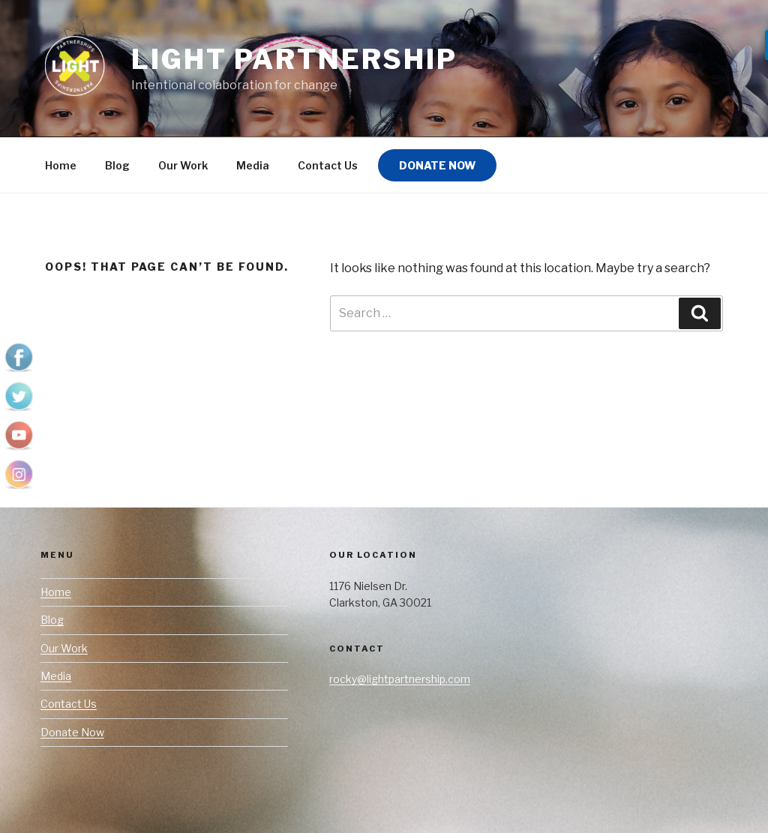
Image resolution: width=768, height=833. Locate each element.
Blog (117, 165)
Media (252, 165)
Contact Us (328, 165)
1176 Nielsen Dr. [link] (368, 586)
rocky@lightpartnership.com (399, 679)
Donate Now (437, 165)
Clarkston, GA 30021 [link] (380, 602)
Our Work (183, 165)
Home (60, 165)
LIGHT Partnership (294, 59)
